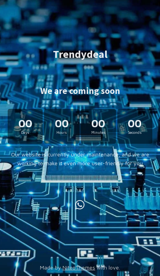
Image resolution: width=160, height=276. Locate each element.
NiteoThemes (79, 267)
